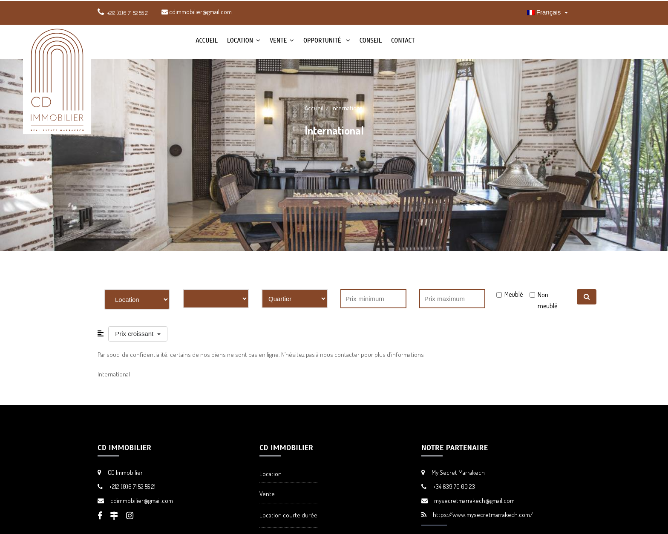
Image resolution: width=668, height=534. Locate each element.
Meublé (513, 294)
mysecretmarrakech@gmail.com (474, 501)
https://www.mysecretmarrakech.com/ (483, 515)
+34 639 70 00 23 (454, 486)
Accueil (207, 40)
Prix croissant (135, 333)
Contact (403, 40)
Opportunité (323, 40)
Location (240, 40)
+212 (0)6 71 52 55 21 (132, 486)
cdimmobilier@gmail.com (196, 12)
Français (545, 12)
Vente (278, 40)
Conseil (371, 40)
